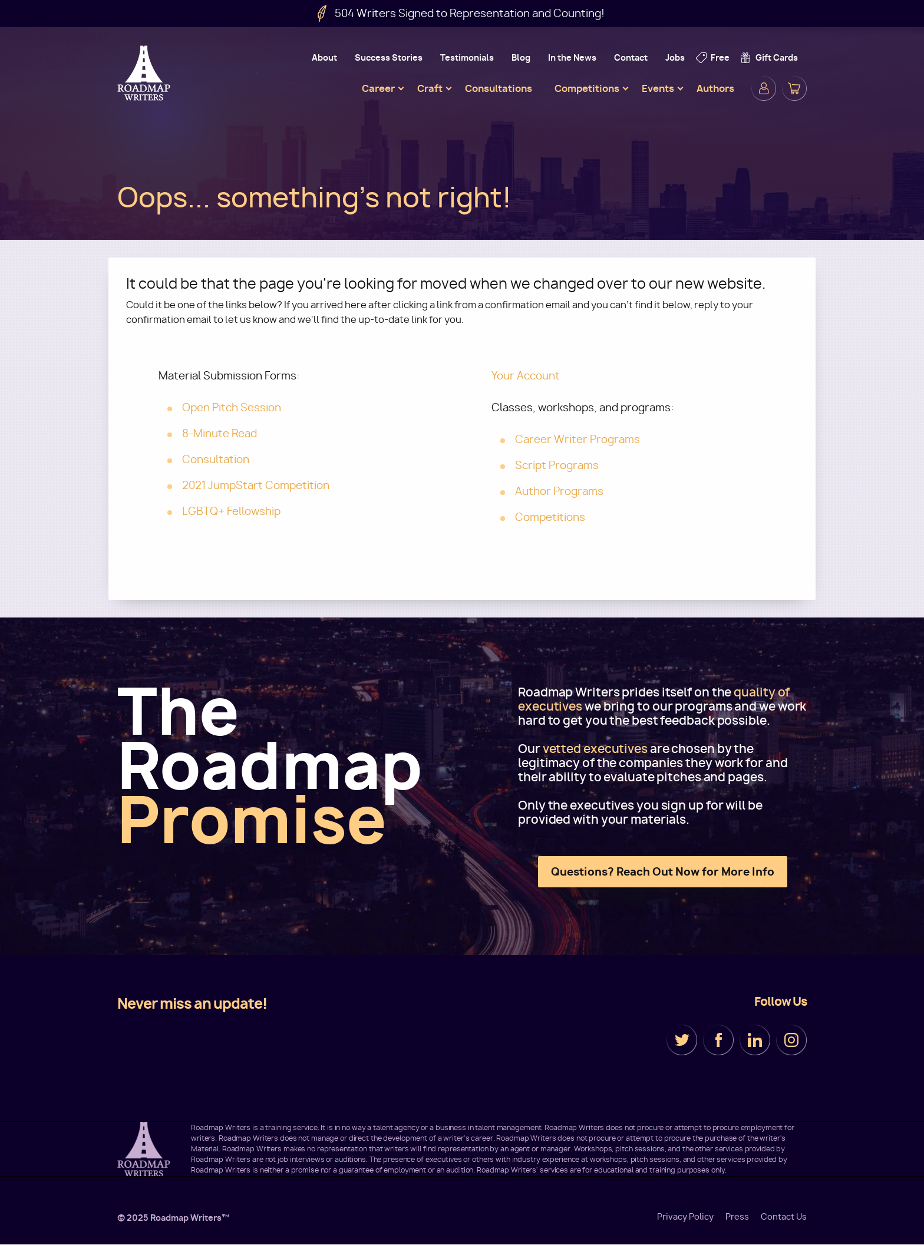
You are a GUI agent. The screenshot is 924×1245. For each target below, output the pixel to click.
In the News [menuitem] (572, 57)
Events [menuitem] (658, 88)
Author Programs (559, 491)
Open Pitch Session (231, 407)
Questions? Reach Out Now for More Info (662, 871)
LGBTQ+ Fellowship (231, 511)
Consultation (215, 459)
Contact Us (784, 1216)
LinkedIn (755, 1040)
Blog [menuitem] (521, 57)
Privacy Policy (685, 1216)
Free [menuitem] (720, 57)
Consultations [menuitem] (498, 88)
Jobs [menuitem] (675, 57)
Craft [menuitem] (430, 88)
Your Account (525, 375)
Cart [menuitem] (794, 88)
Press (737, 1216)
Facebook (718, 1040)
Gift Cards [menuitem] (776, 57)
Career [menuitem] (378, 88)
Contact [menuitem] (631, 57)
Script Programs (557, 465)
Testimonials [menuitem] (467, 57)
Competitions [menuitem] (587, 88)
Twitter (681, 1040)
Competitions (550, 517)
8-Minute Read (219, 433)
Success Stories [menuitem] (389, 57)
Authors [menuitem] (715, 88)
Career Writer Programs (577, 439)
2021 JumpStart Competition (255, 485)
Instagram (791, 1040)
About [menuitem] (324, 57)
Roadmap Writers (145, 73)
